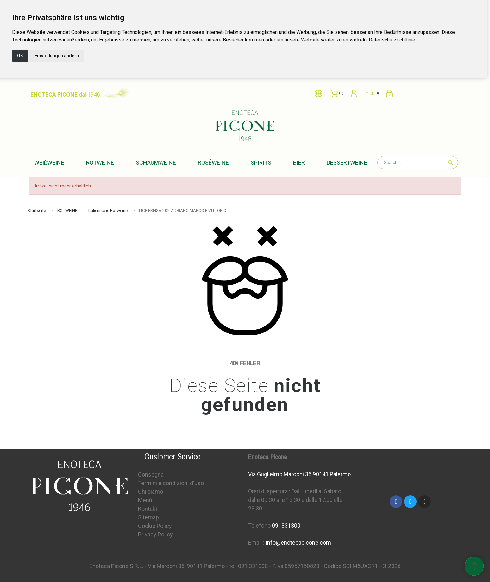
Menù (145, 500)
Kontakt (147, 508)
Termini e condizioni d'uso (171, 483)
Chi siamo (150, 491)
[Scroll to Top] (474, 566)
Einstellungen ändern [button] (57, 55)
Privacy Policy (155, 534)
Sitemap (148, 517)
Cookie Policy (155, 525)
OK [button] (20, 55)
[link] (392, 40)
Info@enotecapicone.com (298, 542)
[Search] (417, 162)
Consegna (151, 474)
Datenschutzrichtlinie (392, 40)
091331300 (286, 525)
